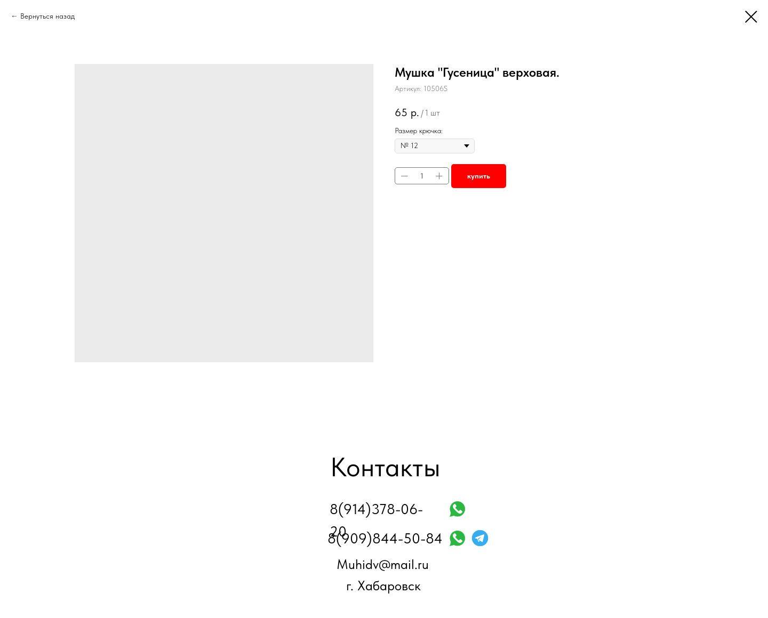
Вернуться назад (47, 16)
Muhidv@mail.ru (383, 564)
